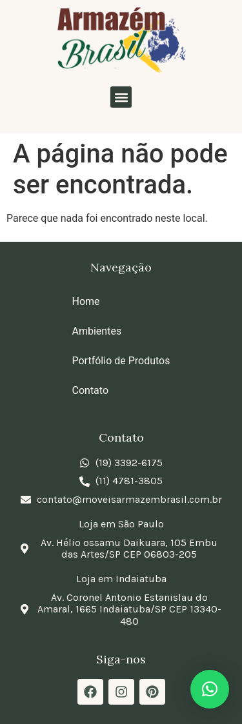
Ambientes (97, 331)
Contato (90, 390)
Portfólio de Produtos (121, 361)
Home (86, 301)
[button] (121, 97)
